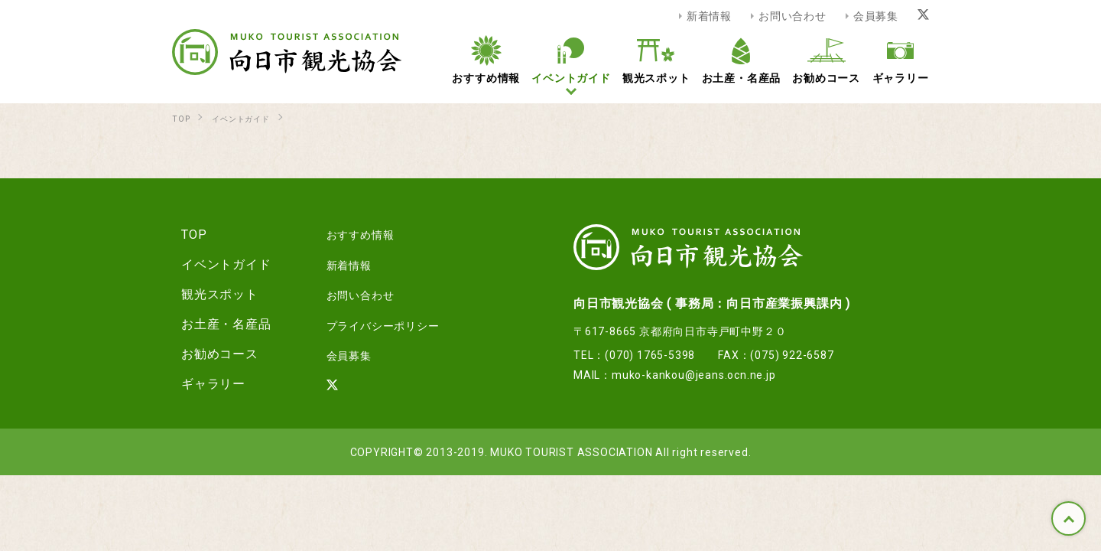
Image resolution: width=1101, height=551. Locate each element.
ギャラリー (204, 382)
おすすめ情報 (346, 233)
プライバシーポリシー (372, 323)
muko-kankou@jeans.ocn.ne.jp (694, 374)
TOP (1068, 518)
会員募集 (875, 15)
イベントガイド (217, 263)
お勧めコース (210, 353)
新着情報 (709, 15)
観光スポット (210, 293)
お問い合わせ (792, 15)
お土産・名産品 (217, 323)
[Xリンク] (923, 15)
